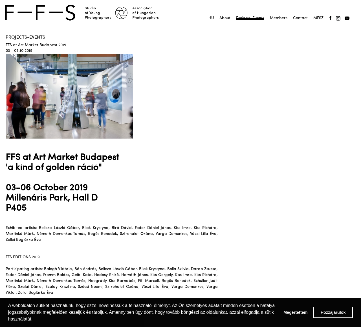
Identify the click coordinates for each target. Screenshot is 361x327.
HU (211, 18)
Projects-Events (250, 18)
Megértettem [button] (295, 312)
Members (278, 18)
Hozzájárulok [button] (333, 312)
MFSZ (318, 18)
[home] (85, 12)
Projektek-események (250, 19)
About (224, 18)
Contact (300, 18)
